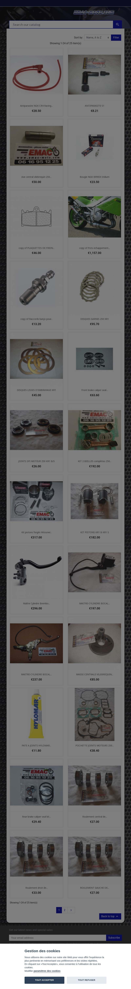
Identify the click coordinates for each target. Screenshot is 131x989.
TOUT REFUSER (86, 980)
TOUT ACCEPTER (44, 980)
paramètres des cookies (47, 971)
